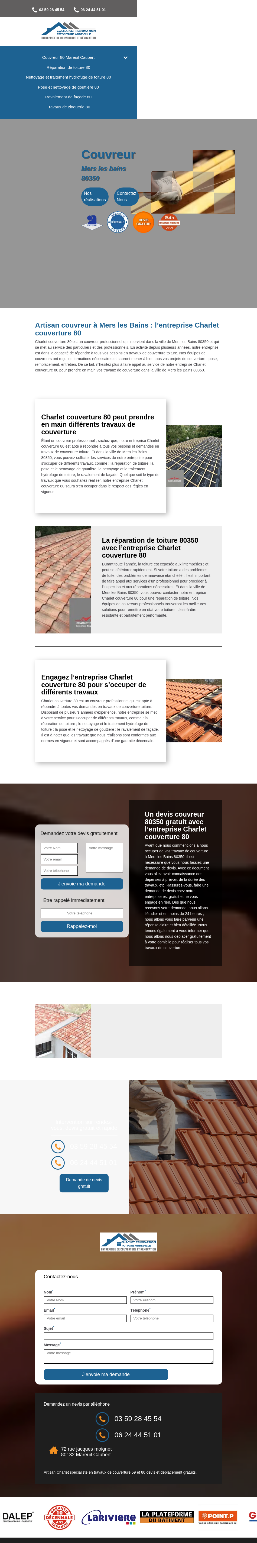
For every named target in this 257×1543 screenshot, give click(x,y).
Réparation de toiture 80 (128, 67)
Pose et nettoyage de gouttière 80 (128, 87)
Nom (49, 1309)
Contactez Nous (126, 208)
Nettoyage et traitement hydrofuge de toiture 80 (128, 77)
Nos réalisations (95, 208)
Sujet (49, 1345)
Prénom (138, 1309)
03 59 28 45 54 (107, 10)
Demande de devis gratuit (182, 1200)
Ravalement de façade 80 (128, 97)
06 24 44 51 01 (149, 10)
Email (49, 1328)
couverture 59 (124, 1490)
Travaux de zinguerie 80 (128, 107)
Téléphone (141, 1328)
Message (52, 1362)
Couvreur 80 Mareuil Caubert (128, 57)
